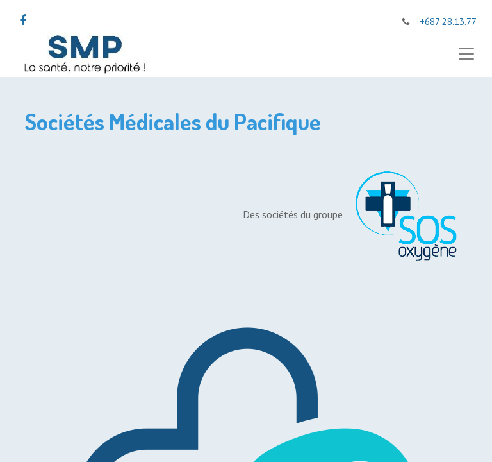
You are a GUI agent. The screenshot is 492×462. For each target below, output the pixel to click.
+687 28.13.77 (448, 21)
